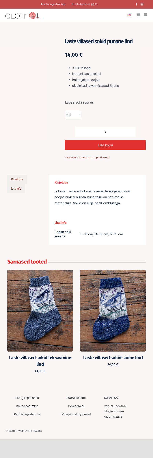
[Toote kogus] (105, 132)
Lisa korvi (105, 145)
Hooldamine (76, 406)
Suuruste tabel (76, 398)
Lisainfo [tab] (16, 188)
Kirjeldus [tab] (17, 179)
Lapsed (98, 157)
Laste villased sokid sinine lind (113, 357)
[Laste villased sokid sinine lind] (113, 272)
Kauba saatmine (27, 406)
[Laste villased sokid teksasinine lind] (40, 272)
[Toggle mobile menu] (146, 14)
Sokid (106, 157)
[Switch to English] (130, 15)
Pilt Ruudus (35, 430)
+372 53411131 (113, 416)
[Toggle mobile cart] (138, 14)
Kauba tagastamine (27, 414)
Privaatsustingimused (76, 414)
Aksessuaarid (85, 157)
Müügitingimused (27, 398)
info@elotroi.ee (114, 411)
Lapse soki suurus (79, 102)
